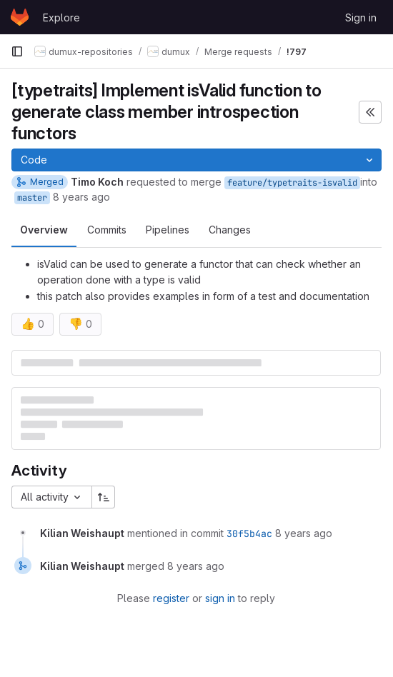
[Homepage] (19, 17)
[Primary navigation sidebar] (17, 51)
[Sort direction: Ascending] (103, 497)
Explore (61, 17)
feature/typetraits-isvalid (292, 183)
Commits (106, 230)
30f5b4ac (249, 533)
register (171, 598)
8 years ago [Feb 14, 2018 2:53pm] (81, 197)
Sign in (361, 17)
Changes (230, 230)
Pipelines (167, 230)
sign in (220, 598)
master (32, 198)
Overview (44, 230)
